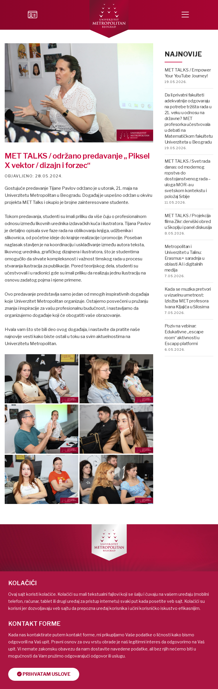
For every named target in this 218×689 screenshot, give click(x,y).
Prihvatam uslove (43, 674)
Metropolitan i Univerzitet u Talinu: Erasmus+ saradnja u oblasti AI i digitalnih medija (185, 258)
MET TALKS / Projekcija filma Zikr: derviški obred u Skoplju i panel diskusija (188, 221)
